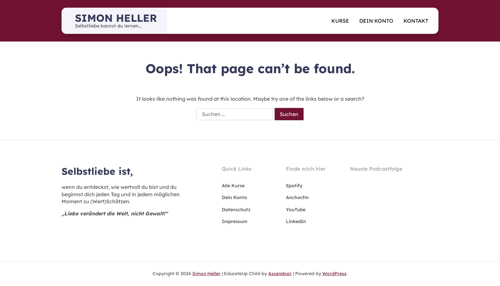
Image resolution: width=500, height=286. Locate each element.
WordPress (334, 273)
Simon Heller (116, 18)
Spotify (294, 186)
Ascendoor (280, 273)
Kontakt (416, 21)
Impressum (234, 221)
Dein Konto (376, 21)
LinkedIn (296, 221)
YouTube (295, 210)
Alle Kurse (233, 186)
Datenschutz (236, 210)
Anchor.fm (297, 197)
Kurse (340, 21)
